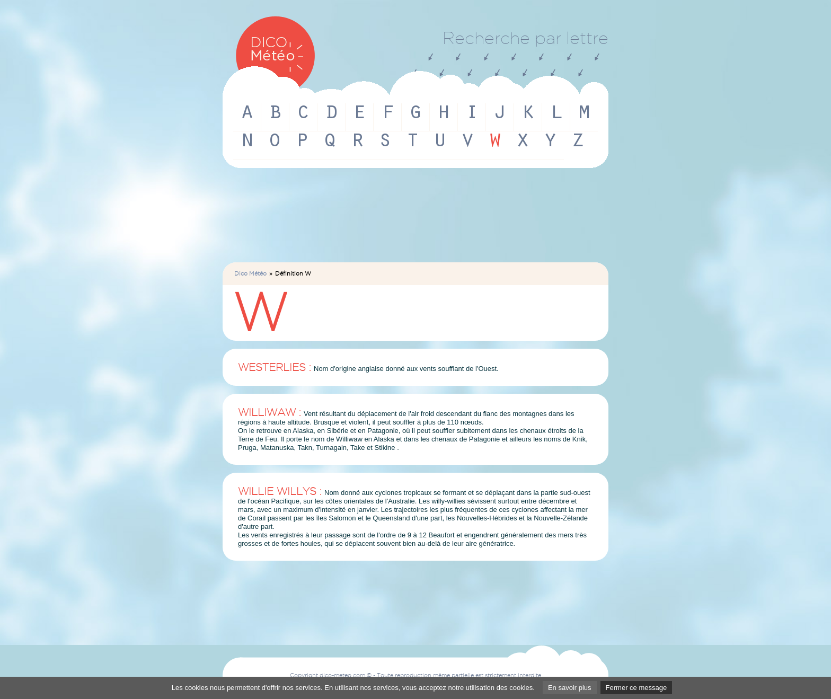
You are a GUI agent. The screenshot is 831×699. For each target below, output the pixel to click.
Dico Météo (250, 273)
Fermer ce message (636, 688)
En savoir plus (569, 688)
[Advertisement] (415, 220)
